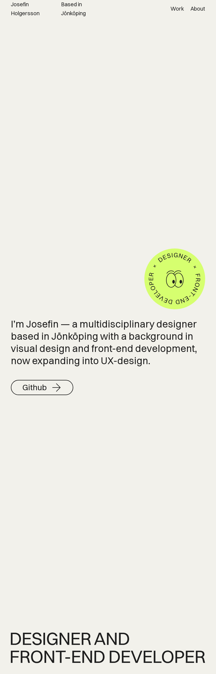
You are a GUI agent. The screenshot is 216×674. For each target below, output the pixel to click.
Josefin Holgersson (25, 9)
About (197, 8)
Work (177, 8)
